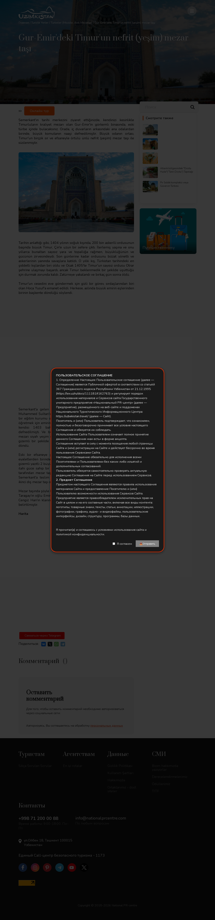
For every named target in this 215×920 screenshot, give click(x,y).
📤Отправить (147, 543)
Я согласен (124, 544)
